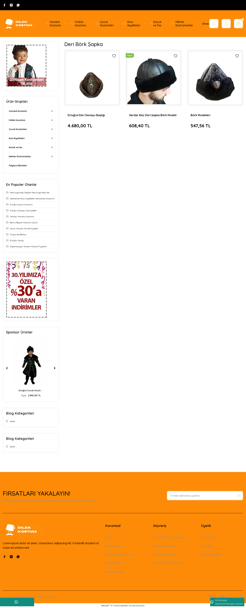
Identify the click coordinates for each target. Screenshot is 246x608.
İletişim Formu (113, 546)
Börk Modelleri (200, 115)
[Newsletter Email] (205, 495)
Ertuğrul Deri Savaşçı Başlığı (86, 115)
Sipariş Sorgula (114, 571)
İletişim (109, 537)
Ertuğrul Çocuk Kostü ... (31, 390)
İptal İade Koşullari (165, 554)
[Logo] (20, 23)
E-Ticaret (115, 605)
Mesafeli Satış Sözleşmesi (169, 537)
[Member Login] (226, 23)
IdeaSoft (105, 605)
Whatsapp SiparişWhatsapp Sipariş (226, 602)
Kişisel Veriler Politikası (167, 563)
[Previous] (7, 368)
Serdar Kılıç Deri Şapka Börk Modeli (152, 115)
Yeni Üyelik (207, 537)
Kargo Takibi (113, 563)
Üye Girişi (206, 546)
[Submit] (238, 495)
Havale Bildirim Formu (119, 554)
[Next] (55, 368)
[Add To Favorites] (114, 56)
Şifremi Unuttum (211, 554)
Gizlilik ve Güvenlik (164, 546)
